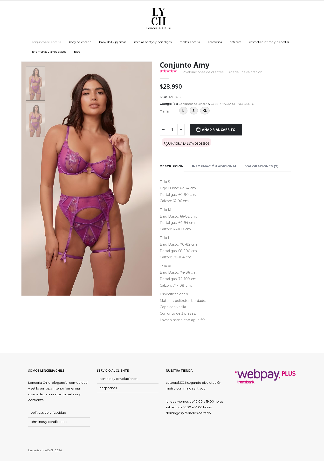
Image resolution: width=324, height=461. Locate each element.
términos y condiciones (49, 422)
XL (205, 110)
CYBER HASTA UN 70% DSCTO (233, 104)
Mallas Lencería (189, 42)
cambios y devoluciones (118, 379)
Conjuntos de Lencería (46, 42)
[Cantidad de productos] (172, 129)
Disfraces (235, 42)
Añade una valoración (245, 72)
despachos (108, 388)
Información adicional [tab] (214, 166)
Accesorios (215, 42)
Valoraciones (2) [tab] (261, 166)
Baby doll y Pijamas (112, 42)
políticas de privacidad (48, 412)
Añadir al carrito (218, 129)
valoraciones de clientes (203, 72)
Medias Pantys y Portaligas (153, 42)
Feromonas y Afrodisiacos (49, 51)
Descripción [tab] (172, 166)
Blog (77, 51)
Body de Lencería (80, 42)
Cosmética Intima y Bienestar (269, 42)
